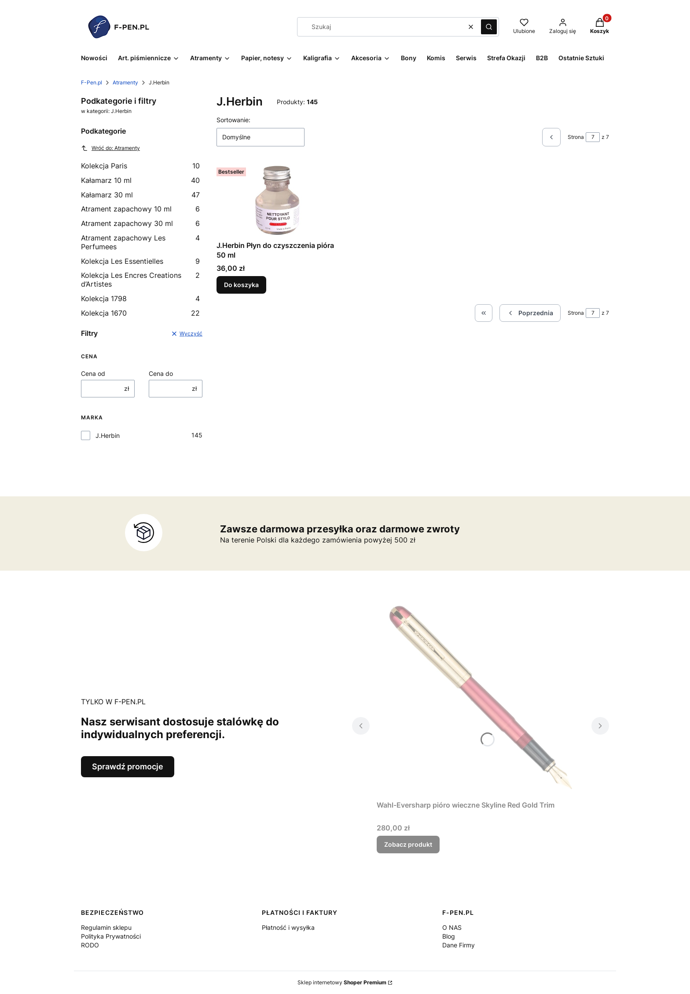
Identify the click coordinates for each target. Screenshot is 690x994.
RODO (90, 945)
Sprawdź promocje (127, 766)
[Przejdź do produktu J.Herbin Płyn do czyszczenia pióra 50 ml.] (277, 200)
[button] (489, 26)
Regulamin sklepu (106, 927)
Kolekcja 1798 (140, 298)
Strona (576, 137)
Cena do (161, 373)
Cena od (93, 373)
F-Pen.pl (91, 82)
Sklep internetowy (341, 982)
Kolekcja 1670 (140, 313)
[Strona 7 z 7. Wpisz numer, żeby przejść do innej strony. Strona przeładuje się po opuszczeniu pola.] (593, 137)
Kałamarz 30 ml (140, 194)
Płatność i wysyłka (288, 927)
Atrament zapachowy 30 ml (140, 223)
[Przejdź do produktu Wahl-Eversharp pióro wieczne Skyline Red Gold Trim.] (480, 698)
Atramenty (125, 82)
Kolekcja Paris (140, 165)
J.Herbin (107, 435)
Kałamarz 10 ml (140, 180)
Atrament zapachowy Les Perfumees (140, 242)
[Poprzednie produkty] (530, 313)
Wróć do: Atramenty (110, 148)
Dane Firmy (458, 945)
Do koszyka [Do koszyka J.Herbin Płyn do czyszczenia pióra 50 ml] (241, 284)
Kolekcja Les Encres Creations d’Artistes (140, 279)
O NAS (452, 927)
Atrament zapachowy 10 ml (140, 208)
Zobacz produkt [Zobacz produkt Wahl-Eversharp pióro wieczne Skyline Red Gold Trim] (408, 844)
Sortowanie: (233, 120)
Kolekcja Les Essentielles (140, 261)
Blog (448, 936)
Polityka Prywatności (111, 936)
